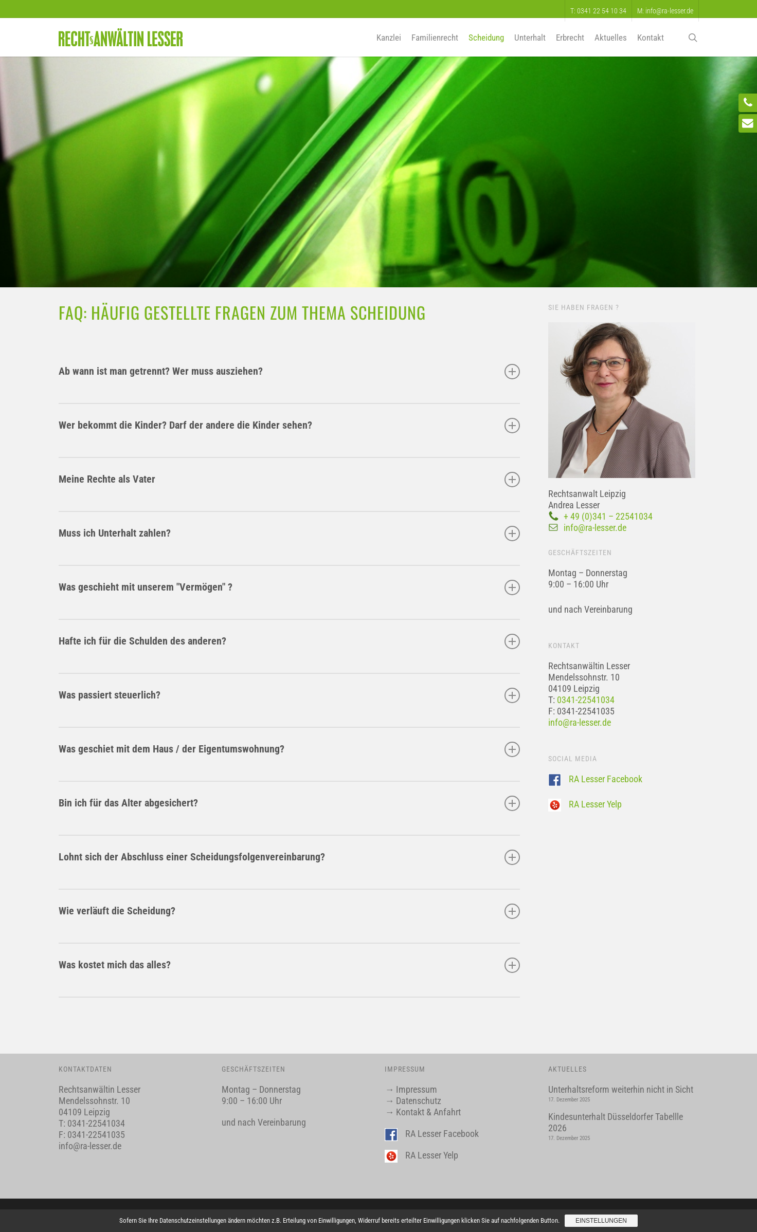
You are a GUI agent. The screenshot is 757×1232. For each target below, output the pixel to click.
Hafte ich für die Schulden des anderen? (289, 641)
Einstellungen (601, 1220)
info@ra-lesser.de (595, 527)
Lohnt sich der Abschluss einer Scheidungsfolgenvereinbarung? (289, 857)
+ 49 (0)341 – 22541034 (608, 516)
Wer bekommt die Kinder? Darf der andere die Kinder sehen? (289, 425)
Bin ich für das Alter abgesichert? (289, 803)
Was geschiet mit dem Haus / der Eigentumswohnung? (289, 749)
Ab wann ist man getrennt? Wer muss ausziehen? (289, 371)
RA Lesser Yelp (595, 804)
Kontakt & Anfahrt (428, 1112)
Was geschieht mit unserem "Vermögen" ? (289, 587)
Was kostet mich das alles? (289, 965)
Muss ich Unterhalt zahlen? (289, 533)
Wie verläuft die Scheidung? (289, 911)
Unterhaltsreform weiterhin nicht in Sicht (620, 1089)
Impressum (416, 1089)
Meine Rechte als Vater (289, 479)
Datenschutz (418, 1100)
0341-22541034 (586, 699)
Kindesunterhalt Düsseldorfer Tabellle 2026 (615, 1122)
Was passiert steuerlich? (289, 695)
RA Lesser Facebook (605, 779)
